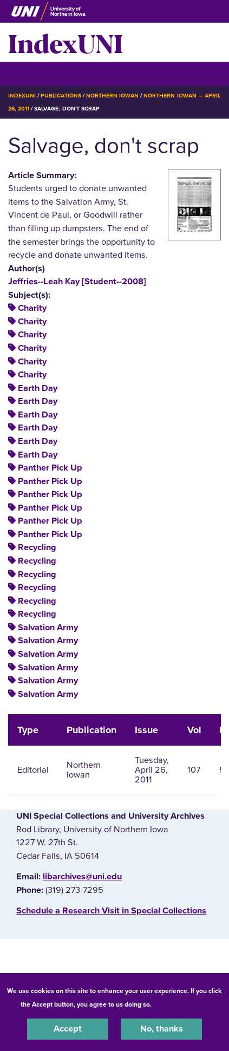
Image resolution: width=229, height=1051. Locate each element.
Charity (32, 308)
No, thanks (161, 1028)
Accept (68, 1028)
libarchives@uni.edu (82, 876)
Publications (61, 95)
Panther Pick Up (50, 467)
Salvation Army (48, 627)
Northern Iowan (112, 95)
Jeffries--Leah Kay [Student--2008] (77, 281)
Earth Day (37, 388)
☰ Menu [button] (27, 73)
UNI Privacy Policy (182, 1004)
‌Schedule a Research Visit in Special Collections (111, 910)
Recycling (37, 547)
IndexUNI (65, 42)
